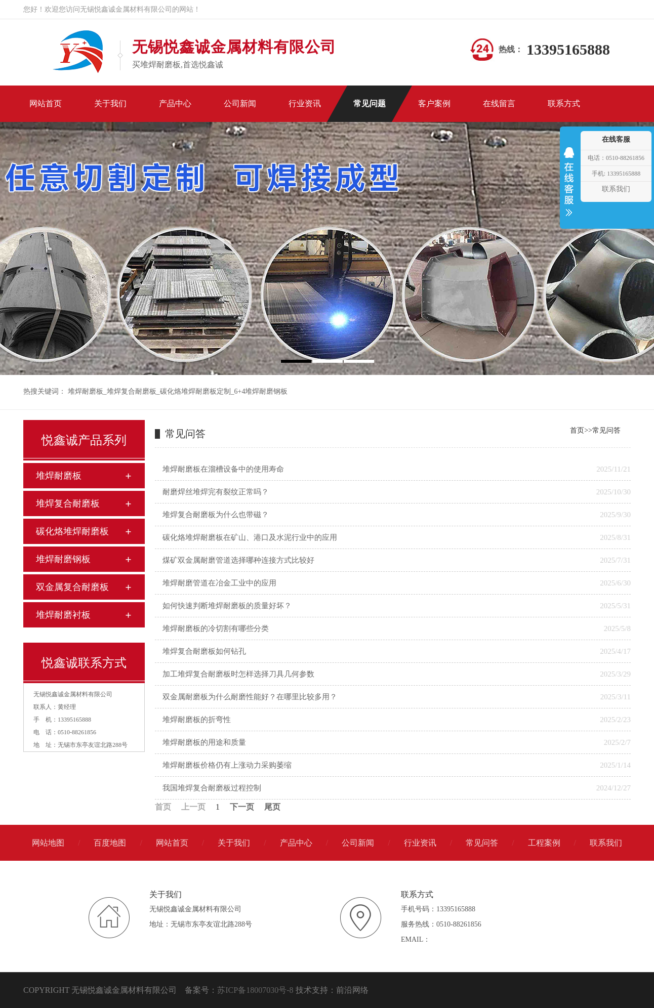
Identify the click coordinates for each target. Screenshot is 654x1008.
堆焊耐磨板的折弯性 (196, 720)
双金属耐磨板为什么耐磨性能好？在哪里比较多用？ (249, 697)
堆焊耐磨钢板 (63, 559)
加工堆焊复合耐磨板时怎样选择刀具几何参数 (238, 674)
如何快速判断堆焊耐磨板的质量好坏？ (227, 606)
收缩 (569, 188)
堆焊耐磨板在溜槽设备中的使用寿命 (223, 469)
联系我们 (606, 842)
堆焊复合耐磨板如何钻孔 (204, 651)
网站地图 (48, 842)
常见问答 (606, 430)
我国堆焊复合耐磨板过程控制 (211, 788)
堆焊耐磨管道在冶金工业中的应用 (219, 583)
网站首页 (172, 842)
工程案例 (544, 842)
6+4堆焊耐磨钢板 (261, 391)
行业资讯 (420, 842)
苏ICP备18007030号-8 (255, 990)
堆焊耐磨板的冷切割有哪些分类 (215, 628)
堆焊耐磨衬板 (63, 615)
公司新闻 (358, 842)
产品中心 (296, 842)
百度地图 (110, 842)
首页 (577, 430)
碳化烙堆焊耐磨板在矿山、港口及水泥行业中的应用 (249, 537)
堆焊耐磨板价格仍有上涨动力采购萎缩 (227, 765)
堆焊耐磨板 (85, 391)
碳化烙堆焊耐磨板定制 (195, 391)
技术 (304, 990)
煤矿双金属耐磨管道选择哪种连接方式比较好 (238, 560)
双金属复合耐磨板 (72, 587)
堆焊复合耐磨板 (131, 391)
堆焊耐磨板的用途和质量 (204, 742)
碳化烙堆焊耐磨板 (72, 531)
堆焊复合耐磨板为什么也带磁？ (215, 515)
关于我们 (234, 842)
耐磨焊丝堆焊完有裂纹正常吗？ (215, 492)
